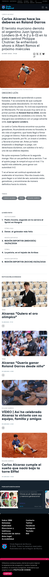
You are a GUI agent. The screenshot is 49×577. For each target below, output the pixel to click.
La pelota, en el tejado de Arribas (21, 252)
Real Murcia (32, 2)
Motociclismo (10, 217)
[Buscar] (45, 7)
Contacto (30, 520)
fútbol (7, 249)
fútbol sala (9, 228)
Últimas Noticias (26, 2)
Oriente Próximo (20, 2)
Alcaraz (45, 1)
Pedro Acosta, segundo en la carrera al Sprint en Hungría (24, 221)
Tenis (21, 198)
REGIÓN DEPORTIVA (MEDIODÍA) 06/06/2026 (20, 242)
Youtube (29, 531)
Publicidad (6, 525)
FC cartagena (38, 2)
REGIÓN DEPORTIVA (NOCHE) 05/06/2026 (25, 262)
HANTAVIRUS (13, 1)
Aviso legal (7, 536)
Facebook (30, 525)
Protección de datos (11, 533)
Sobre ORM (7, 520)
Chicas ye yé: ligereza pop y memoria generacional (30, 495)
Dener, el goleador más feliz (19, 231)
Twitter (29, 523)
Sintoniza (6, 523)
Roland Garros (34, 198)
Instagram (30, 528)
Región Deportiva (11, 238)
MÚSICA (22, 503)
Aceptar (7, 574)
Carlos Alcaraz (7, 14)
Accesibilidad (8, 539)
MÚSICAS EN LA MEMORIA (28, 492)
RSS (27, 533)
